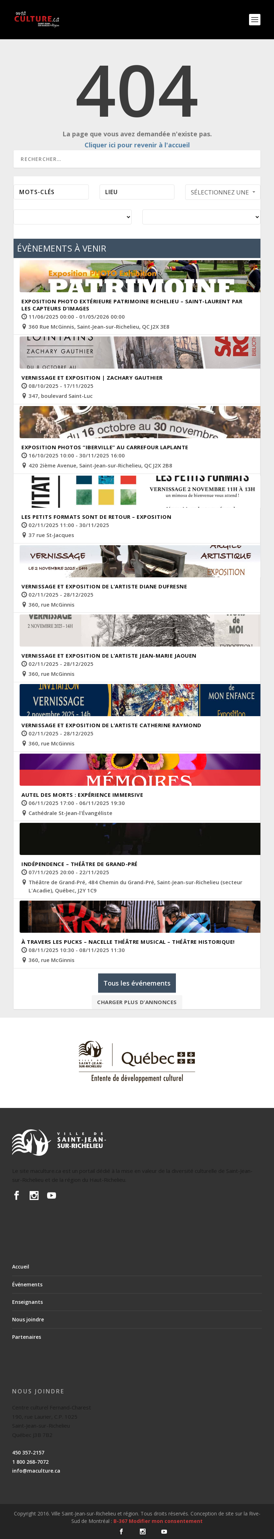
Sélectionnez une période (224, 194)
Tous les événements (137, 983)
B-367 (120, 1521)
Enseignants (27, 1301)
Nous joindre (28, 1319)
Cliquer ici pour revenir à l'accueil (137, 145)
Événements (27, 1284)
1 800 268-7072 (30, 1461)
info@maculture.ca (36, 1470)
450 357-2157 (28, 1452)
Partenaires (26, 1336)
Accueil (20, 1266)
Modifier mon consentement (166, 1521)
